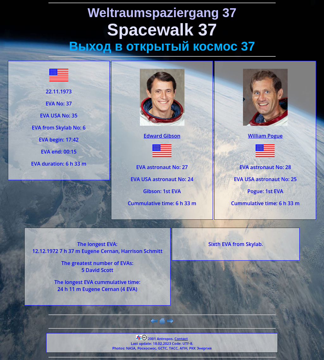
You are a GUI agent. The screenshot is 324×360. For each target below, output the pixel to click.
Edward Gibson (162, 135)
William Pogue (265, 135)
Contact (181, 338)
